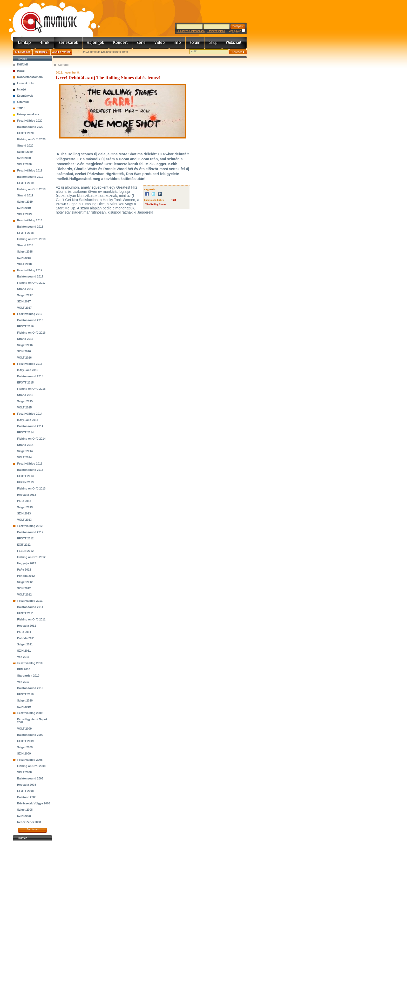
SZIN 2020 (24, 158)
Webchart (234, 43)
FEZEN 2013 (25, 482)
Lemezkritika (26, 83)
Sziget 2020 (25, 151)
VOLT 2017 (24, 307)
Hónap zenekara (28, 114)
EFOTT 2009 (25, 741)
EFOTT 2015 (25, 382)
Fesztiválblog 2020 (29, 120)
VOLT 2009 (24, 728)
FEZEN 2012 (25, 550)
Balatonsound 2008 (30, 778)
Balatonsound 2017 (30, 276)
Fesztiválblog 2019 (29, 170)
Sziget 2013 (25, 507)
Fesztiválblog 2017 (29, 270)
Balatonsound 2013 (30, 469)
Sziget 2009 (25, 747)
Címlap (24, 43)
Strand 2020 (25, 145)
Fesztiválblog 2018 (29, 220)
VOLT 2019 (24, 214)
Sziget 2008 (25, 809)
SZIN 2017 (24, 301)
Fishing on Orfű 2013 (31, 488)
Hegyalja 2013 (26, 494)
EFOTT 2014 (25, 432)
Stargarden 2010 (28, 675)
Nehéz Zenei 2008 (29, 822)
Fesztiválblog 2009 (30, 712)
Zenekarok (68, 43)
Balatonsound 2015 (30, 376)
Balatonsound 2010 (30, 688)
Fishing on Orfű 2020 (31, 139)
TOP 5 (21, 108)
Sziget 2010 (25, 700)
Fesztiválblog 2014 (29, 413)
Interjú (21, 89)
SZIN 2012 (24, 588)
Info (177, 43)
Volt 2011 (23, 656)
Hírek (44, 43)
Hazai (21, 70)
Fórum (195, 43)
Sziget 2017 (25, 295)
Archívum (32, 829)
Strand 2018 (25, 245)
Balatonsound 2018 (30, 226)
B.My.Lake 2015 (27, 370)
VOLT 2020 (24, 164)
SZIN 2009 (24, 753)
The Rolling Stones (155, 204)
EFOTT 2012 (25, 538)
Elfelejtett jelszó (216, 31)
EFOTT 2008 (25, 790)
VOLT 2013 (24, 519)
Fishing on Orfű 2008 (31, 766)
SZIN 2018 (24, 257)
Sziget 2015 (25, 401)
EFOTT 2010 (25, 694)
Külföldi (22, 64)
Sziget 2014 (25, 451)
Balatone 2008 (26, 797)
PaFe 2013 (24, 500)
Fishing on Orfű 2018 (31, 239)
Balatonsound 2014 (30, 426)
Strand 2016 (25, 338)
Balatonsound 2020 (30, 126)
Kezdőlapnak (41, 52)
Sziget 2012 (25, 582)
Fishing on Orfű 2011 (31, 619)
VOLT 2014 (24, 457)
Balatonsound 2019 (30, 176)
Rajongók (96, 43)
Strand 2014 (25, 444)
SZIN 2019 (24, 207)
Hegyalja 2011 (26, 625)
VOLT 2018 (24, 264)
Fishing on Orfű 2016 (31, 332)
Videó (159, 43)
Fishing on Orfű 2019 (31, 189)
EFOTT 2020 (25, 133)
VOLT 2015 (24, 407)
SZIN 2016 (24, 351)
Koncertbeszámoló (30, 76)
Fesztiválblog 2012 (30, 525)
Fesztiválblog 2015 (29, 363)
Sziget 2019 (25, 201)
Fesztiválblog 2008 (30, 759)
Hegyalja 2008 (26, 784)
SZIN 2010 (24, 706)
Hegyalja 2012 (26, 563)
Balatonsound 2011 (30, 606)
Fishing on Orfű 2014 (31, 438)
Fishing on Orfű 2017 (31, 282)
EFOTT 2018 (25, 232)
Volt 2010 (23, 681)
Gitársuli (23, 101)
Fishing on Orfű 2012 (31, 557)
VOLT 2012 (24, 594)
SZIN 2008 (24, 815)
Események (25, 95)
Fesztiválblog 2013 (29, 463)
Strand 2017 (25, 288)
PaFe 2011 (24, 631)
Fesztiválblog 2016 (29, 313)
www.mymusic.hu (45, 17)
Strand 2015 (25, 394)
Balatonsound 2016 (30, 320)
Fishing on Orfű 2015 (31, 388)
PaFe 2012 (24, 569)
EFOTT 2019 (25, 182)
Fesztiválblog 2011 (30, 600)
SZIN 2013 (24, 513)
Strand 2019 (25, 195)
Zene (141, 43)
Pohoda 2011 (26, 638)
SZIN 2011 (24, 650)
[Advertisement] (32, 920)
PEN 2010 (23, 669)
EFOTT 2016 (25, 326)
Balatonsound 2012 (30, 532)
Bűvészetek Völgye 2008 (33, 803)
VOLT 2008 (24, 772)
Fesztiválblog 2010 (30, 663)
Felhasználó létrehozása (191, 31)
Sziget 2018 (25, 251)
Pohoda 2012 (26, 575)
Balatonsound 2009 (30, 734)
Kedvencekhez (22, 52)
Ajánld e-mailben (61, 52)
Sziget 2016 (25, 345)
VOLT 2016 (24, 357)
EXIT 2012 (24, 544)
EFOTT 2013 (25, 476)
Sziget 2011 (25, 644)
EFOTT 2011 (25, 613)
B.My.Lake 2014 (27, 419)
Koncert (120, 43)
